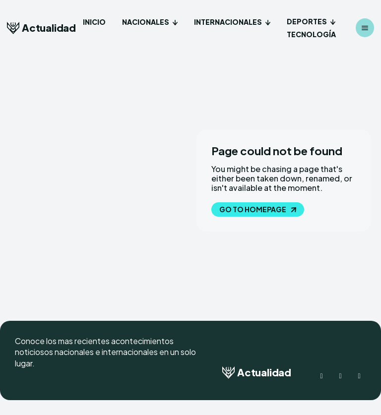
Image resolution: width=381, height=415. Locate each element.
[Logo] (41, 28)
